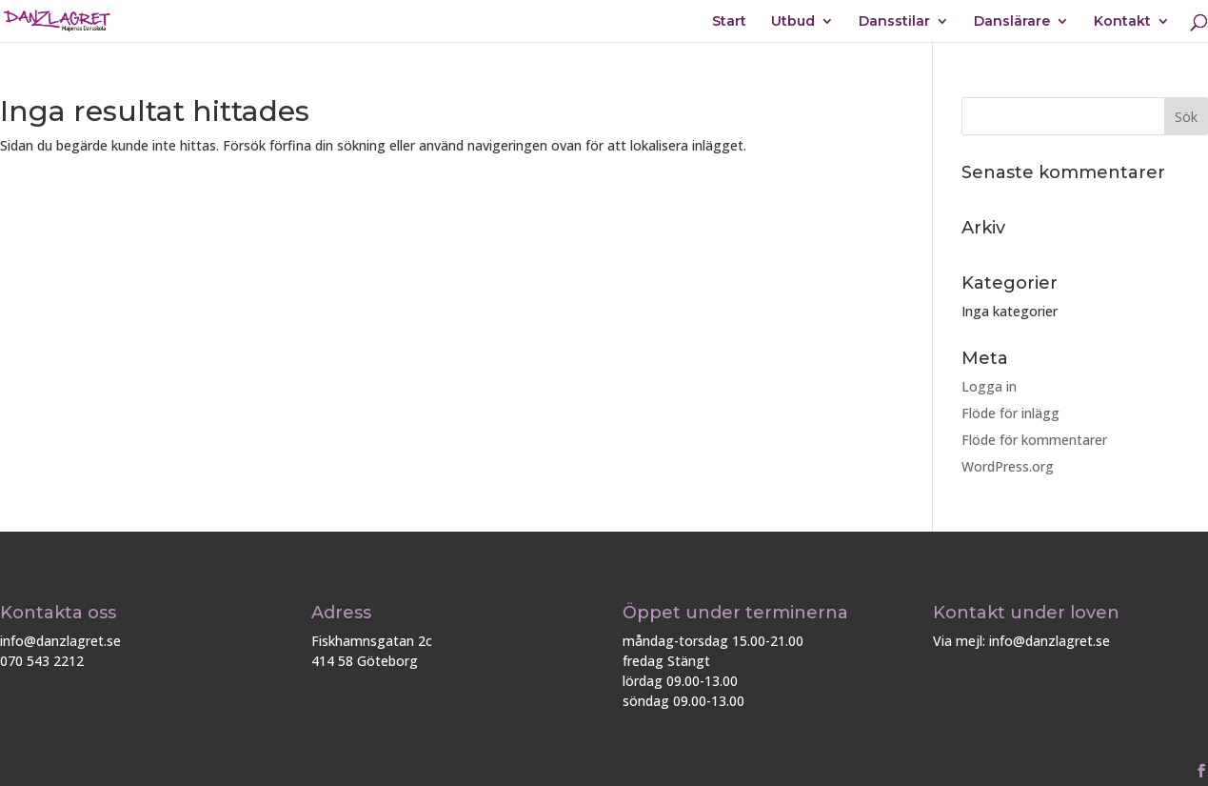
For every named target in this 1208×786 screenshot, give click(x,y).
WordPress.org (1007, 466)
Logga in (989, 386)
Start (729, 22)
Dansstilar (894, 22)
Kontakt (1122, 22)
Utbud (793, 22)
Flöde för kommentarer (1034, 440)
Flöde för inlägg (1010, 413)
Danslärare (1012, 22)
